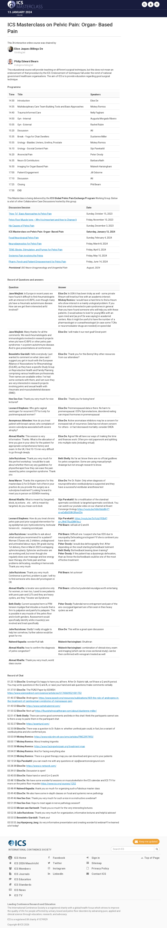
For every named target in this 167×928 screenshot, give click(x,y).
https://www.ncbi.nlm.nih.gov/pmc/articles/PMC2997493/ (64, 736)
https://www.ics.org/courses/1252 (58, 783)
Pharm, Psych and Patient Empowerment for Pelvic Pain (37, 261)
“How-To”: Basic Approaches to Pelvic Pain (30, 213)
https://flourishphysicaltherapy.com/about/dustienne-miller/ (66, 711)
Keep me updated (146, 841)
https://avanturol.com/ (38, 723)
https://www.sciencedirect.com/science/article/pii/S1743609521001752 (44, 693)
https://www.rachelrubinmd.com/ (43, 706)
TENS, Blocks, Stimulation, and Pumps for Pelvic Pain (35, 249)
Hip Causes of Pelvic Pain (21, 225)
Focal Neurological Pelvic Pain (24, 237)
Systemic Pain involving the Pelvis (26, 255)
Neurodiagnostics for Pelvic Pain (25, 243)
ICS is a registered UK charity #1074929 (27, 919)
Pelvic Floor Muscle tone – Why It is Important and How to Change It (43, 219)
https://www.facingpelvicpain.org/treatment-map (59, 746)
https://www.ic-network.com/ (41, 766)
